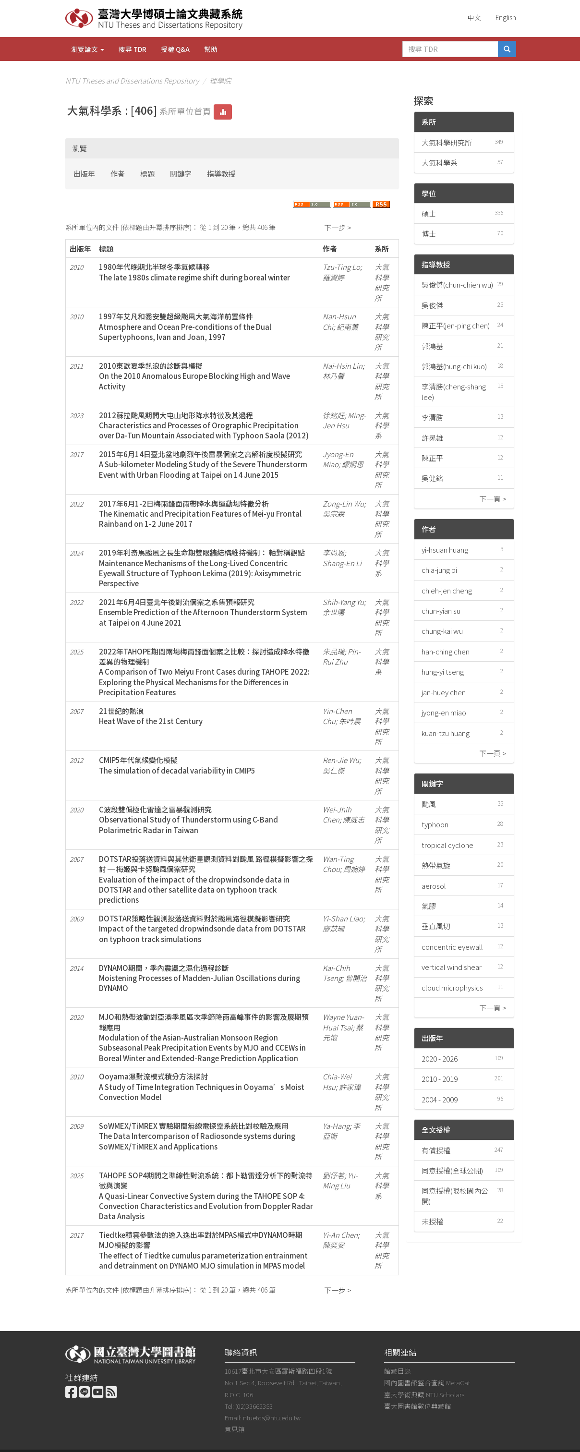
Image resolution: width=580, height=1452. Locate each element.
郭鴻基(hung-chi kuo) (454, 366)
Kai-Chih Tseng (336, 973)
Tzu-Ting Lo (341, 267)
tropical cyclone (447, 845)
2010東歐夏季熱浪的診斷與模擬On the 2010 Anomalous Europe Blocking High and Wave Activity (194, 376)
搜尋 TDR (132, 49)
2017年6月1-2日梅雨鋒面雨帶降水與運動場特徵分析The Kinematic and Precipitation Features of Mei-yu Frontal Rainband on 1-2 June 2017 (200, 513)
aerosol (434, 886)
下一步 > (337, 227)
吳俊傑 (432, 305)
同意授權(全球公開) (452, 1170)
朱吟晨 (350, 721)
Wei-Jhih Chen (337, 814)
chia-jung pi (439, 570)
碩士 (429, 213)
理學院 (220, 80)
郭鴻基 (432, 346)
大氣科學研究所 (447, 142)
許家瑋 (350, 1087)
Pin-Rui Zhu (342, 656)
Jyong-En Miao (338, 459)
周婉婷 (354, 869)
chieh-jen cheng (447, 590)
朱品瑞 (333, 651)
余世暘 (333, 612)
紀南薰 (347, 327)
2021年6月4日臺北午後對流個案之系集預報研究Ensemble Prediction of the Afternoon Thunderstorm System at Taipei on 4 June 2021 (203, 612)
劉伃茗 (333, 1175)
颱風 (429, 804)
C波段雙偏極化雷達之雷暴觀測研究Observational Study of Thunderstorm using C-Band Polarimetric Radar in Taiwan (188, 819)
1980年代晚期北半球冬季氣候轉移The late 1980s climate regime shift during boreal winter (194, 272)
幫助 (211, 49)
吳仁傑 (333, 770)
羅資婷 (333, 277)
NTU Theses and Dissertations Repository (132, 80)
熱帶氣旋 (436, 865)
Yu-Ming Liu (340, 1180)
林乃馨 (333, 376)
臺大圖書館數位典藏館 (417, 1406)
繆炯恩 (352, 464)
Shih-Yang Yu (343, 602)
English (505, 17)
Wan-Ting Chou (338, 864)
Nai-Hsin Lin (342, 366)
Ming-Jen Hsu (344, 420)
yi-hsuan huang (445, 549)
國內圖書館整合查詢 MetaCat (427, 1382)
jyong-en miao (444, 712)
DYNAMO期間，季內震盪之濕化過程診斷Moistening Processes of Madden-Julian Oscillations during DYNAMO (199, 978)
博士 (429, 234)
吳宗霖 (333, 513)
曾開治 (356, 978)
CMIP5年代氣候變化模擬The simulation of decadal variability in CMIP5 (177, 765)
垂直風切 (436, 926)
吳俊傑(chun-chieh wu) (457, 284)
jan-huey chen (444, 692)
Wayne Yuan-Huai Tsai (343, 1022)
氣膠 (429, 906)
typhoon (435, 824)
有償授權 (436, 1150)
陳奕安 (333, 1245)
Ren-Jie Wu (341, 760)
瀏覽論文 (87, 49)
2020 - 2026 (440, 1058)
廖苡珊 (333, 928)
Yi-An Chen (340, 1235)
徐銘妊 (333, 415)
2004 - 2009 (440, 1099)
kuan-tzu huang (446, 733)
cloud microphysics (452, 987)
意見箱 (235, 1429)
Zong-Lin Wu (343, 503)
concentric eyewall (452, 947)
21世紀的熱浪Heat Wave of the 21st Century (151, 716)
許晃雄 (432, 438)
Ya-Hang (336, 1126)
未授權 (432, 1221)
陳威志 (353, 819)
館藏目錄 (397, 1371)
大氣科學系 (440, 162)
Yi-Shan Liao (343, 918)
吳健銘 (432, 478)
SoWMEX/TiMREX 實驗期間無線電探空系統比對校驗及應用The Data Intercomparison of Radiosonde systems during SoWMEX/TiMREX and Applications (197, 1136)
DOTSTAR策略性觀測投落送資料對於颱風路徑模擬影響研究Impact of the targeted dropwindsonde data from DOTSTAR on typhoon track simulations (202, 928)
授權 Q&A (175, 49)
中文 (474, 17)
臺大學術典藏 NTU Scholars (424, 1394)
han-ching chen (446, 651)
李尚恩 (333, 552)
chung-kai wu (442, 631)
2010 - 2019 (440, 1079)
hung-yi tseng (443, 671)
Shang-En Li (342, 563)
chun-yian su (441, 610)
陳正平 (432, 458)
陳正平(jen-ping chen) (456, 325)
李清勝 (432, 417)
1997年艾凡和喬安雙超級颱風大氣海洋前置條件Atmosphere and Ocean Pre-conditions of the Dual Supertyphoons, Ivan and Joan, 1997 (185, 326)
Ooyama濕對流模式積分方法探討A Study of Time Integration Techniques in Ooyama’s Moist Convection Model (201, 1086)
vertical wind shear (452, 967)
